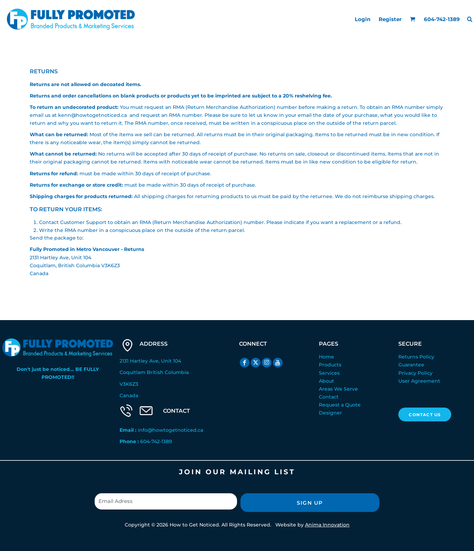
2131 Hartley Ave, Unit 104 (150, 361)
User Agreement (419, 381)
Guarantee (411, 365)
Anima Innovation (327, 525)
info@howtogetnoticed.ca (170, 430)
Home (326, 357)
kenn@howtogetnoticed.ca (92, 115)
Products (330, 365)
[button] (412, 19)
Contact (329, 397)
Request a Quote (340, 405)
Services (329, 373)
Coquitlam (132, 372)
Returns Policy (416, 357)
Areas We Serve (338, 389)
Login (362, 19)
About (326, 381)
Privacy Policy (415, 373)
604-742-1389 (156, 441)
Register (390, 19)
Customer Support (83, 222)
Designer (330, 413)
